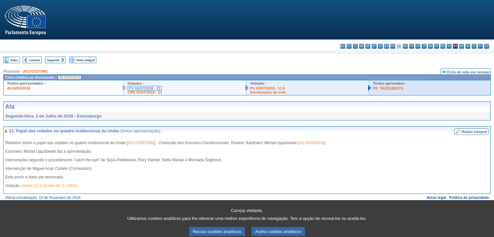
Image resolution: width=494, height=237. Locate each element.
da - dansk (361, 46)
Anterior (34, 60)
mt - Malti (436, 46)
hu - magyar (430, 46)
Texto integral (85, 60)
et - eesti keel (374, 46)
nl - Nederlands (442, 46)
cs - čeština (355, 46)
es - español (349, 46)
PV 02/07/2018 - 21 (145, 88)
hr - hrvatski (405, 46)
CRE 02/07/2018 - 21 (145, 92)
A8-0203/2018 (18, 88)
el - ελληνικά (380, 46)
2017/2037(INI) (35, 71)
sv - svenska (486, 46)
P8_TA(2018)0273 (388, 88)
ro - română (461, 46)
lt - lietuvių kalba (424, 46)
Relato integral (474, 132)
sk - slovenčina (467, 46)
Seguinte (53, 60)
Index (14, 60)
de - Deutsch (367, 46)
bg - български (342, 46)
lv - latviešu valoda (417, 46)
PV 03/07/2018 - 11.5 (267, 88)
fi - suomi (480, 46)
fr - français (392, 46)
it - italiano (411, 46)
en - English (386, 46)
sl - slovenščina (474, 46)
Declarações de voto (268, 92)
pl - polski (449, 46)
